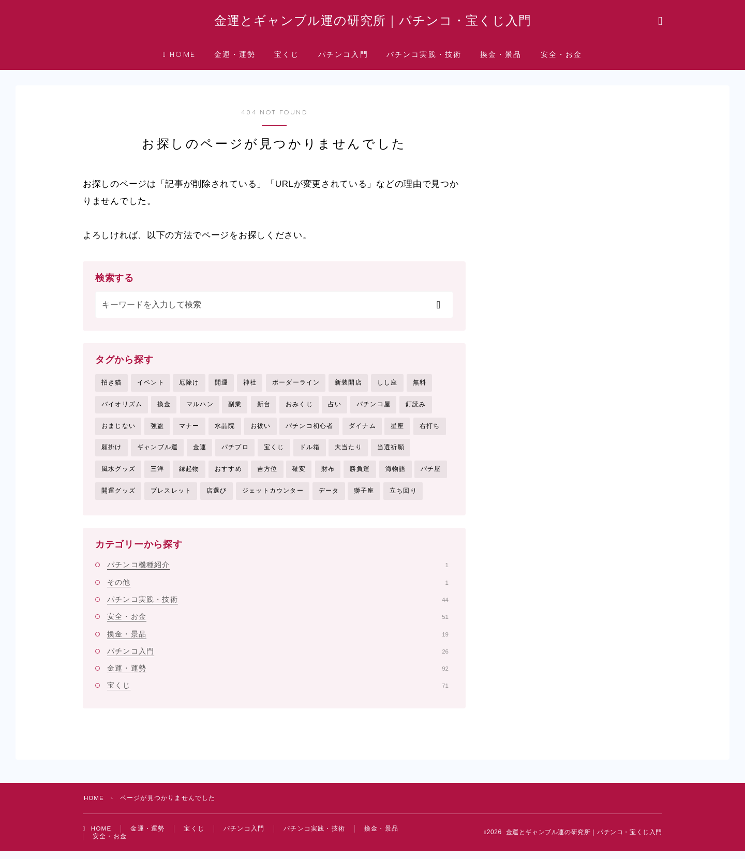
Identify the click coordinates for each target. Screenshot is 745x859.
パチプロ (235, 452)
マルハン (200, 408)
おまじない (118, 430)
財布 (328, 474)
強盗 (157, 430)
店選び (216, 496)
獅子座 (364, 496)
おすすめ (228, 474)
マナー (189, 430)
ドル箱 (310, 452)
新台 (264, 408)
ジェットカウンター (273, 496)
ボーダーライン (296, 386)
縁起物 (189, 474)
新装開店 (348, 386)
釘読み (416, 408)
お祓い (260, 430)
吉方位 (267, 474)
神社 (250, 386)
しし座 (387, 386)
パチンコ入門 (343, 58)
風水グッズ (118, 474)
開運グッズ (118, 496)
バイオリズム (121, 408)
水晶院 (225, 430)
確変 (299, 474)
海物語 (395, 474)
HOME (179, 58)
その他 (278, 588)
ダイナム (362, 430)
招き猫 (111, 386)
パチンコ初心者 (309, 430)
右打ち (430, 430)
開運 (221, 386)
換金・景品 (501, 58)
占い (334, 408)
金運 (199, 452)
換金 (164, 408)
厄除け (189, 386)
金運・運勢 (235, 58)
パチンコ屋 (373, 408)
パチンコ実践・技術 (423, 58)
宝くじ (286, 58)
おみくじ (299, 408)
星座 (397, 430)
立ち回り (403, 496)
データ (329, 496)
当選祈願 (391, 452)
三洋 (157, 474)
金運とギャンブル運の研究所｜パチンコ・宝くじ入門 (372, 23)
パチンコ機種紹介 (278, 570)
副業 (235, 408)
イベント (151, 386)
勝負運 (360, 474)
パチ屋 (431, 474)
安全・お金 (562, 58)
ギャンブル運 (157, 452)
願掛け (111, 452)
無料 (419, 386)
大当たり (348, 452)
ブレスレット (171, 496)
